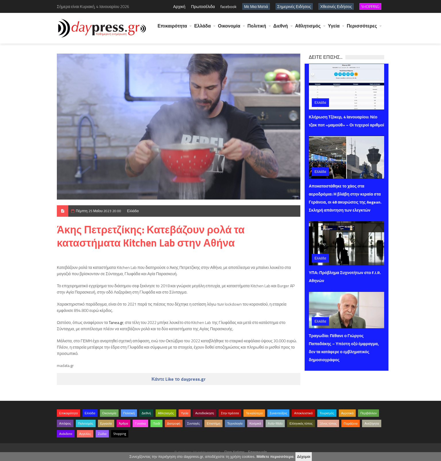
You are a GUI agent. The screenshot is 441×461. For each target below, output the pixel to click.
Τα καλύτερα (254, 413)
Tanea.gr (116, 322)
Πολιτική (256, 28)
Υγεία (334, 28)
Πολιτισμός (85, 423)
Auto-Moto (275, 423)
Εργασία (106, 423)
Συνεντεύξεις (278, 413)
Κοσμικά (255, 423)
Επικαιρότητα (172, 28)
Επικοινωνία (257, 452)
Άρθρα (123, 423)
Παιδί (156, 423)
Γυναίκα (140, 423)
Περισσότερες (362, 28)
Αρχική (179, 6)
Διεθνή (280, 28)
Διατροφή (173, 423)
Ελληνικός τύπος (300, 423)
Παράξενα (351, 423)
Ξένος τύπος (328, 423)
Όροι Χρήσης (235, 452)
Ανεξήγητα (371, 423)
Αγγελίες (85, 433)
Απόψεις (65, 423)
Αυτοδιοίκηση (204, 413)
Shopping (119, 433)
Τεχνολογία (234, 423)
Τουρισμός (327, 413)
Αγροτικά (347, 413)
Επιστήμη (213, 423)
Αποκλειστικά (303, 413)
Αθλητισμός (308, 28)
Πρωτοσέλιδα (203, 6)
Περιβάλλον (368, 413)
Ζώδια (102, 433)
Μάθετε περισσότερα (274, 456)
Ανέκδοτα (65, 433)
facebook (228, 6)
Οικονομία (229, 28)
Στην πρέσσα (230, 413)
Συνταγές (193, 423)
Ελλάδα (202, 28)
